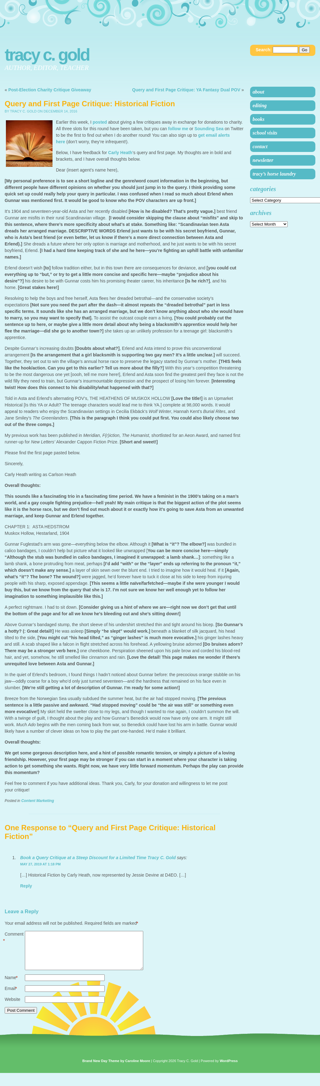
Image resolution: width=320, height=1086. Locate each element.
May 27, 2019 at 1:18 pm (40, 864)
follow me (178, 128)
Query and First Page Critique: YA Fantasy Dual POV (186, 89)
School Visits (265, 132)
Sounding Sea (208, 128)
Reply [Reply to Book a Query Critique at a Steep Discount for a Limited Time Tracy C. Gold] (26, 885)
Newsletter (263, 160)
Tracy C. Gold (47, 54)
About (258, 91)
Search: (264, 49)
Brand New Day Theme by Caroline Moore (116, 1068)
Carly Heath (120, 152)
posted (100, 122)
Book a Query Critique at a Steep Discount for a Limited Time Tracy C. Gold (98, 857)
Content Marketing (37, 801)
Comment (14, 938)
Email (11, 996)
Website (12, 1006)
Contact (260, 146)
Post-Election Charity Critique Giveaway (49, 89)
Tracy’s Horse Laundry (274, 173)
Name (11, 985)
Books (258, 119)
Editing (260, 105)
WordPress (229, 1068)
